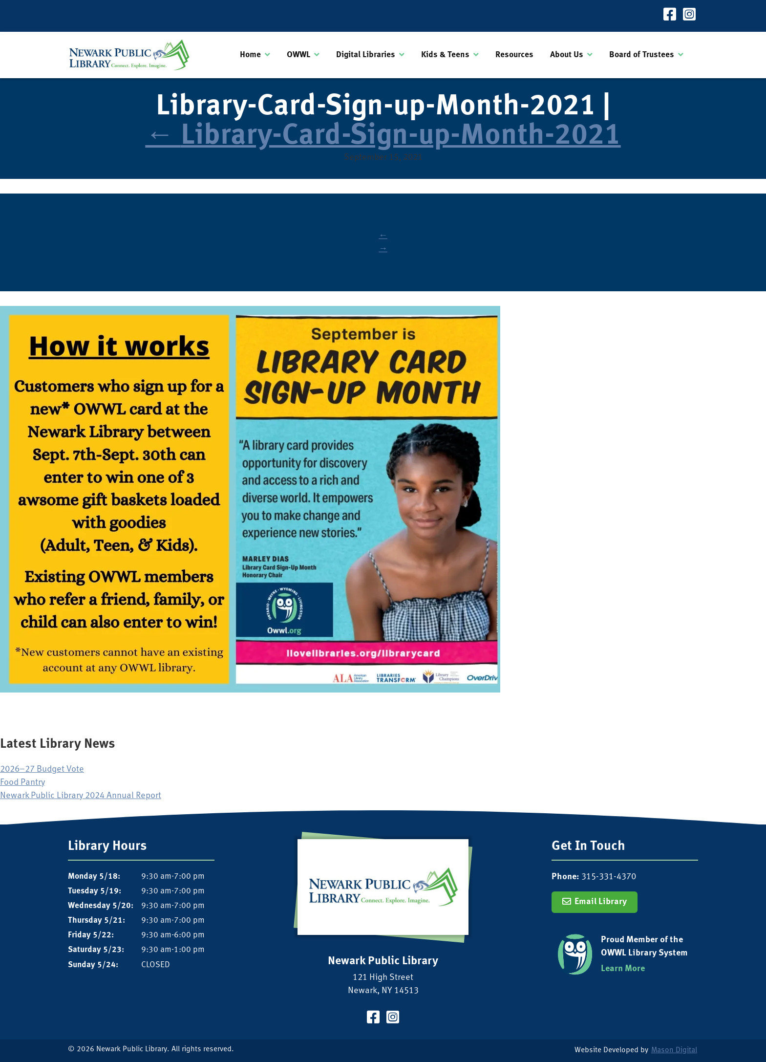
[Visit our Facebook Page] (670, 15)
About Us (566, 55)
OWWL (298, 55)
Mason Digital (674, 1050)
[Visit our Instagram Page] (689, 15)
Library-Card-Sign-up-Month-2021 (382, 136)
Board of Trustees (641, 55)
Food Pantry (22, 782)
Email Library (600, 902)
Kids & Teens (445, 55)
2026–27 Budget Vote (42, 769)
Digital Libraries (365, 55)
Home (250, 55)
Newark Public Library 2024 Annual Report (80, 796)
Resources (514, 55)
